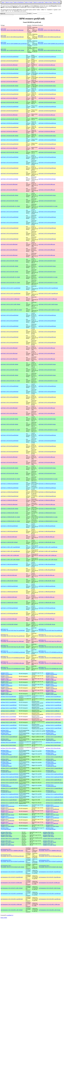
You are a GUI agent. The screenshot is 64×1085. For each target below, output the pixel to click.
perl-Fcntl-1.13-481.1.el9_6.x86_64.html (10, 559)
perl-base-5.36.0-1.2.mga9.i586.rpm (54, 756)
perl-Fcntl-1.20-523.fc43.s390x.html (9, 98)
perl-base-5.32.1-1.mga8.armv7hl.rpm (54, 797)
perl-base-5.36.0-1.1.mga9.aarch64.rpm (51, 762)
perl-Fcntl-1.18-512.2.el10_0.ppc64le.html (10, 293)
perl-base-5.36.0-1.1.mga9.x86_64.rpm (51, 771)
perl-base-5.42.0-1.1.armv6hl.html (8, 725)
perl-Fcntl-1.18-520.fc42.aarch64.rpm (47, 123)
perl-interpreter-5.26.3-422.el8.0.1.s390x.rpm (49, 904)
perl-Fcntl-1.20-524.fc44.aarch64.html (9, 73)
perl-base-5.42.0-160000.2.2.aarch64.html (6, 685)
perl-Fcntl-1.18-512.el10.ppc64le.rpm (47, 331)
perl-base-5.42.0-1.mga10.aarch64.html (6, 731)
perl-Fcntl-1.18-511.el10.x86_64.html (9, 418)
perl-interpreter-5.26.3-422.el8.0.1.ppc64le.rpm (50, 899)
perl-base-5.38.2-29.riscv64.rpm (53, 748)
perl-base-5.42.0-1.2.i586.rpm (53, 710)
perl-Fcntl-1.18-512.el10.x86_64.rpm (47, 364)
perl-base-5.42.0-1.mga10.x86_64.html (6, 739)
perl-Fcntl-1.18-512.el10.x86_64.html (9, 364)
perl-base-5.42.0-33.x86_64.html (8, 699)
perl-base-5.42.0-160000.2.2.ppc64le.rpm (51, 688)
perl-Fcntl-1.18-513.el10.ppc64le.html (9, 228)
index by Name (48, 2)
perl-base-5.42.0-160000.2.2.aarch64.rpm (51, 685)
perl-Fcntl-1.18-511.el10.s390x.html (9, 408)
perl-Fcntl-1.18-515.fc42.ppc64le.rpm (47, 144)
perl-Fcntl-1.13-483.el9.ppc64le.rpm (47, 531)
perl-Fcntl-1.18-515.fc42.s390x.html (9, 148)
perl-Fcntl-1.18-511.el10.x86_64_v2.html (10, 429)
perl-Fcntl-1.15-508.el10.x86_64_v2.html (10, 517)
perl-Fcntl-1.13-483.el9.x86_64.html (9, 542)
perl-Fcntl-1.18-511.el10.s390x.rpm (47, 408)
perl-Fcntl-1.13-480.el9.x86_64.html (9, 602)
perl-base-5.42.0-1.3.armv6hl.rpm (53, 705)
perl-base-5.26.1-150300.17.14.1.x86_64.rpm (52, 814)
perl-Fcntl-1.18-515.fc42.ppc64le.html (9, 144)
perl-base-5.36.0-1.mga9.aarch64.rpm (54, 774)
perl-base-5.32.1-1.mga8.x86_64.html (9, 802)
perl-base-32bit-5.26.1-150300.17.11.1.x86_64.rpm (49, 844)
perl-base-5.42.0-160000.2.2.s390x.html (6, 691)
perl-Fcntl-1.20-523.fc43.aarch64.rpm (47, 89)
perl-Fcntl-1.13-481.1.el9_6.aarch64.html (10, 547)
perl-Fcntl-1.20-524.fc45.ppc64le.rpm (47, 60)
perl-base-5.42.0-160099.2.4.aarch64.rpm (51, 673)
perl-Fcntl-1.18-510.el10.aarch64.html (9, 435)
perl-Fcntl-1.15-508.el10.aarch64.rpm (47, 483)
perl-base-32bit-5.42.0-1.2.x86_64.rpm (52, 838)
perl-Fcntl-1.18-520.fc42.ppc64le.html (9, 127)
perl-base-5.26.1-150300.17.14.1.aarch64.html (7, 805)
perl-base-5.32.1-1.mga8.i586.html (9, 799)
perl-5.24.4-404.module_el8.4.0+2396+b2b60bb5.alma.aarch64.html (14, 43)
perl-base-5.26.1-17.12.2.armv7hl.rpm (50, 828)
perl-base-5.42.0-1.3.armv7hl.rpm (53, 708)
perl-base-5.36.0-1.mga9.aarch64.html (9, 774)
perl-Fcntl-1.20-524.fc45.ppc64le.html (9, 60)
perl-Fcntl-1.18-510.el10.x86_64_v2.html (10, 478)
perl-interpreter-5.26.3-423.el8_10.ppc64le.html (12, 877)
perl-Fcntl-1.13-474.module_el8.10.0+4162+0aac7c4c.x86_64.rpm (50, 646)
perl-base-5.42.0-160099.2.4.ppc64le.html (6, 676)
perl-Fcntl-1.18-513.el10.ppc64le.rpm (47, 228)
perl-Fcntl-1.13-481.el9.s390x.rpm (46, 575)
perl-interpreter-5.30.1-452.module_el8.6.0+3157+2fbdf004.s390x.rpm (50, 850)
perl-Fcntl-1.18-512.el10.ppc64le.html (9, 331)
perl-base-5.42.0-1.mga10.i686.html (9, 736)
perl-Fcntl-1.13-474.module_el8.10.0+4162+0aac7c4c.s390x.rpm (50, 640)
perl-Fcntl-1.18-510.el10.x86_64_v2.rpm (48, 478)
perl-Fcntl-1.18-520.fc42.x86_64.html (9, 135)
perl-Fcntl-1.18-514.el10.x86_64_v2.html (10, 206)
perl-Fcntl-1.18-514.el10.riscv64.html (9, 179)
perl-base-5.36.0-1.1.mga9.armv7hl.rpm (51, 765)
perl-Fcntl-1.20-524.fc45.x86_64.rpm (47, 69)
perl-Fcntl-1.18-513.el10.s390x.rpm (47, 244)
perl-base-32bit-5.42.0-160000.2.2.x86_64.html (6, 835)
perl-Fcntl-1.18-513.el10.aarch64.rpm (47, 211)
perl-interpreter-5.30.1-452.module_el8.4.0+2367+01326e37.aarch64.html (12, 861)
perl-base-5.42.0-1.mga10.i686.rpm (54, 736)
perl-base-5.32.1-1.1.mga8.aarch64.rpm (51, 785)
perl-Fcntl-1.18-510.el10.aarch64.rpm (47, 435)
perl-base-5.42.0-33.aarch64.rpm (53, 696)
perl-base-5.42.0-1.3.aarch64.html (8, 702)
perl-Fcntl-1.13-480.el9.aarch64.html (9, 586)
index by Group (9, 2)
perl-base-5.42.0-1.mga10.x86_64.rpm (51, 739)
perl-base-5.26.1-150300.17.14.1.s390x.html (7, 811)
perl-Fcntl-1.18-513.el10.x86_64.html (9, 260)
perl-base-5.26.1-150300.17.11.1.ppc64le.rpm (52, 820)
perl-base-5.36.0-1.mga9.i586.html (9, 779)
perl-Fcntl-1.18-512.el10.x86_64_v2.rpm (48, 380)
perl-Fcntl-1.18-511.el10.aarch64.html (9, 386)
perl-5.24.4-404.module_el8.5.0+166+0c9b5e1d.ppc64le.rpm (49, 36)
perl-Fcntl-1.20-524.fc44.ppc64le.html (9, 77)
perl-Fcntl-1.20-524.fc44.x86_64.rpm (47, 85)
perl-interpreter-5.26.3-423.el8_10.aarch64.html (12, 871)
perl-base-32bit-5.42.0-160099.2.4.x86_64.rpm (48, 833)
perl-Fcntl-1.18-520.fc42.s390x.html (9, 131)
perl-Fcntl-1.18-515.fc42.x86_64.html (9, 152)
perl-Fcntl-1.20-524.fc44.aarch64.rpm (47, 73)
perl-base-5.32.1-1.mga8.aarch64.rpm (54, 794)
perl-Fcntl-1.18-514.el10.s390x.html (9, 184)
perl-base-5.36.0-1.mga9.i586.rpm (53, 779)
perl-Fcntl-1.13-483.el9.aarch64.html (9, 525)
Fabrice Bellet (4, 917)
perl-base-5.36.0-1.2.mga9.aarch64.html (6, 751)
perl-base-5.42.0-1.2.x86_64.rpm (53, 722)
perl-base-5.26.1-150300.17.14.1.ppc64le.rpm (52, 808)
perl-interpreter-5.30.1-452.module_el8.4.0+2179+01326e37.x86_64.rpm (50, 866)
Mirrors (55, 2)
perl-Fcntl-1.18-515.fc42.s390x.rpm (47, 148)
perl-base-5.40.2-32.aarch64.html (8, 742)
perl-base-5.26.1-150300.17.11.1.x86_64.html (7, 825)
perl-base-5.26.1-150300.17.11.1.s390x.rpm (52, 823)
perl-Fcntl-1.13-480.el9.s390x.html (9, 597)
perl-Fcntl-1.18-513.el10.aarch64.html (9, 211)
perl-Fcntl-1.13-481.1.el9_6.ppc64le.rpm (48, 551)
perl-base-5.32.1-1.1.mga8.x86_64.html (6, 791)
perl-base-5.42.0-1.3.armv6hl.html (8, 705)
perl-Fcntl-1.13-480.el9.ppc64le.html (9, 591)
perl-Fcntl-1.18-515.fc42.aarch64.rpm (47, 139)
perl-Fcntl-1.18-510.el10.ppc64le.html (9, 446)
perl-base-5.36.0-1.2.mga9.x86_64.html (6, 759)
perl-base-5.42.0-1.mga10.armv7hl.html (6, 734)
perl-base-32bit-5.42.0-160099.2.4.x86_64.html (6, 833)
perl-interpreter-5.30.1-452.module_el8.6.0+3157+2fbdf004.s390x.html (12, 850)
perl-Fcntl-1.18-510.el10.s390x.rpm (47, 457)
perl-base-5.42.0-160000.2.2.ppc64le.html (6, 688)
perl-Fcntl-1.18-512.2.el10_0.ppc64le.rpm (48, 293)
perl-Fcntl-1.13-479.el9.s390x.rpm (46, 618)
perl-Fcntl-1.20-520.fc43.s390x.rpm (47, 114)
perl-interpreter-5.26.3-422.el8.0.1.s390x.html (11, 904)
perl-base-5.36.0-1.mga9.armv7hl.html (9, 776)
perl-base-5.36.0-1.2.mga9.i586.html (9, 756)
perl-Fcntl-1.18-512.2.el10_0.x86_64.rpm (48, 304)
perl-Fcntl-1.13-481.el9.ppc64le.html (9, 569)
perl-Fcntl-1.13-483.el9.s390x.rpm (46, 536)
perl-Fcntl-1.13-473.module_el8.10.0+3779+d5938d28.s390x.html (12, 662)
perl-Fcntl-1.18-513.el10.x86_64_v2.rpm (48, 277)
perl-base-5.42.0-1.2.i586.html (8, 710)
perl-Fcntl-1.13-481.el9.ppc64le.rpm (47, 569)
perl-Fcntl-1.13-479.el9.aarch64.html (9, 608)
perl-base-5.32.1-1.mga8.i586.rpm (53, 799)
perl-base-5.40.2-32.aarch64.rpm (53, 742)
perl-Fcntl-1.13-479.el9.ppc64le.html (9, 613)
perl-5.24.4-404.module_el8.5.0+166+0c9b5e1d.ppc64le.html (12, 36)
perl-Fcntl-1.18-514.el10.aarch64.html (9, 157)
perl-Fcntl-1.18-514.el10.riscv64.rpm (47, 179)
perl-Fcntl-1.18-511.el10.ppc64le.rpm (47, 397)
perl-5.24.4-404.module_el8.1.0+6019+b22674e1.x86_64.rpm (49, 49)
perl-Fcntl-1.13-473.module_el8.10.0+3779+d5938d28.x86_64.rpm (50, 668)
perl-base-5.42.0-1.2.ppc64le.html (8, 713)
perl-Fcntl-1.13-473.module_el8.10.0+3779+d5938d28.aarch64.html (13, 651)
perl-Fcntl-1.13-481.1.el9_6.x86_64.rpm (48, 559)
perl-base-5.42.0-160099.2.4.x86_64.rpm (51, 682)
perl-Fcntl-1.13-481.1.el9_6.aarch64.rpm (48, 547)
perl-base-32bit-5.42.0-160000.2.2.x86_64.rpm (48, 835)
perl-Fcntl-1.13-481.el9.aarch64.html (9, 564)
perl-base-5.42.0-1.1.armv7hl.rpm (53, 728)
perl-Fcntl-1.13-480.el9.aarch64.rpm (47, 586)
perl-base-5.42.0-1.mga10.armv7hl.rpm (51, 734)
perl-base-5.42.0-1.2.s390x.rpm (53, 719)
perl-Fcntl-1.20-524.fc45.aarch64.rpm (47, 56)
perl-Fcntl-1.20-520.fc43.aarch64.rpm (47, 106)
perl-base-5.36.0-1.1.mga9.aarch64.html (6, 762)
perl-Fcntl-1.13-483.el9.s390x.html (9, 536)
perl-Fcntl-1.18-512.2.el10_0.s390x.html (10, 298)
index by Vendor (28, 2)
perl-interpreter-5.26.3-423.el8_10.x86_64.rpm (49, 888)
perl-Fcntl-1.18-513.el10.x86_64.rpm (47, 260)
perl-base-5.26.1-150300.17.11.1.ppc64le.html (7, 820)
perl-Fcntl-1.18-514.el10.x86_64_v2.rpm (48, 206)
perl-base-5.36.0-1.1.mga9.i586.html (9, 768)
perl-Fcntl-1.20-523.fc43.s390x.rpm (47, 98)
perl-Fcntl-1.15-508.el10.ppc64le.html (9, 492)
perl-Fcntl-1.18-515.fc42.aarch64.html (9, 139)
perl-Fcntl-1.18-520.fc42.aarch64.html (9, 123)
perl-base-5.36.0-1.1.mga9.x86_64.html (6, 771)
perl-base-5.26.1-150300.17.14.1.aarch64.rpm (52, 805)
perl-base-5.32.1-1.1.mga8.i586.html (9, 788)
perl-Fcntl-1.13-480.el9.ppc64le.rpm (47, 591)
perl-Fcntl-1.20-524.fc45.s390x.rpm (47, 65)
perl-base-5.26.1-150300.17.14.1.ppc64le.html (7, 808)
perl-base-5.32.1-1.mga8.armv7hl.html (9, 797)
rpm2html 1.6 (10, 915)
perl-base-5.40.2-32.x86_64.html (8, 745)
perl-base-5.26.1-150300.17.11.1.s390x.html (7, 823)
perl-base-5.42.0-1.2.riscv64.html (8, 716)
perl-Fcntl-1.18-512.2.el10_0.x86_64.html (10, 304)
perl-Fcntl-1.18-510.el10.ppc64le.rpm (47, 446)
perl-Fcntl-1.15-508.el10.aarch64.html (9, 483)
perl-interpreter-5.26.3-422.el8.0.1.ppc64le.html (12, 899)
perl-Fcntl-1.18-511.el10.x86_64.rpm (47, 418)
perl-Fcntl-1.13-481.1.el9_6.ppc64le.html (10, 551)
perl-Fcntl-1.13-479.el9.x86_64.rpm (47, 624)
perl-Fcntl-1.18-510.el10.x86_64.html (9, 468)
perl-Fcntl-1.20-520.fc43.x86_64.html (9, 119)
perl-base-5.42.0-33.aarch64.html (8, 696)
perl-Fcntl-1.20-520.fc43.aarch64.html (9, 106)
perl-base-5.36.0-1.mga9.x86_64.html (9, 782)
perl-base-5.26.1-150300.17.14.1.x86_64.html (7, 814)
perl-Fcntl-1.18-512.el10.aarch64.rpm (47, 315)
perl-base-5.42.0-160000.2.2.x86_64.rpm (51, 693)
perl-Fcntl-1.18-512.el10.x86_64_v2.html (10, 380)
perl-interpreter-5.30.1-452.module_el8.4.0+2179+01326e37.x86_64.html (12, 866)
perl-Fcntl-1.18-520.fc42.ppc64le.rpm (47, 127)
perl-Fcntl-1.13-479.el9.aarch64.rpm (47, 608)
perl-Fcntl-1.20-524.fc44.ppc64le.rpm (47, 77)
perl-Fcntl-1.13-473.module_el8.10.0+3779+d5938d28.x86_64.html (13, 668)
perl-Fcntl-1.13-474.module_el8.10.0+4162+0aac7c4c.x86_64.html (12, 646)
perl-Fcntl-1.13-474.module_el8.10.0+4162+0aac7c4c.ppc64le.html (13, 635)
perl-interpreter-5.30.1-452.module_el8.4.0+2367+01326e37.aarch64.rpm (50, 861)
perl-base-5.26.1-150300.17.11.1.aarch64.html (7, 817)
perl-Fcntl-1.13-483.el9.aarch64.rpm (47, 525)
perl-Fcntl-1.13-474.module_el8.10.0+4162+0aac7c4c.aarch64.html (13, 630)
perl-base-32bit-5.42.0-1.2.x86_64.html (10, 838)
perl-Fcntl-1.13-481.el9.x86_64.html (9, 580)
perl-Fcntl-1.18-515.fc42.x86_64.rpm (47, 152)
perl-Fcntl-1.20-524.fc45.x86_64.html (9, 69)
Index (3, 2)
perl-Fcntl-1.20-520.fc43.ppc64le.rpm (47, 110)
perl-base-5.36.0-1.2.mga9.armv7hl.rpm (51, 754)
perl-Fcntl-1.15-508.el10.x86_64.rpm (47, 508)
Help (59, 2)
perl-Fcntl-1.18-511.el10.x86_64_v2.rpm (48, 429)
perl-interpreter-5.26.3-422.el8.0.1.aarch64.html (12, 893)
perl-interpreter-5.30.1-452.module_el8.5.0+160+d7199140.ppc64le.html (12, 855)
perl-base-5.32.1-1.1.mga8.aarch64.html (6, 785)
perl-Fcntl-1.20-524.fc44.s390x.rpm (47, 81)
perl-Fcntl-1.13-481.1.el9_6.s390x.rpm (47, 555)
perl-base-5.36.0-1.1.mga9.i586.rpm (54, 768)
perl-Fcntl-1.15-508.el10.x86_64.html (9, 508)
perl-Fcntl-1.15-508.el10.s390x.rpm (47, 500)
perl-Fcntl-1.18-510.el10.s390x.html (9, 457)
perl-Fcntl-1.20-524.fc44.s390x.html (9, 81)
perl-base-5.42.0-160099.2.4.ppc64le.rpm (51, 676)
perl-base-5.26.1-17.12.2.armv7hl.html (6, 828)
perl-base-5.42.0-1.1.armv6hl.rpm (53, 725)
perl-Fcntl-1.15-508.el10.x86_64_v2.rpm (48, 517)
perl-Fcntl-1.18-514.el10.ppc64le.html (9, 168)
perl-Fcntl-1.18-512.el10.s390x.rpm (47, 348)
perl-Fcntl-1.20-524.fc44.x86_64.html (9, 85)
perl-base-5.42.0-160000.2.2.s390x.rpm (51, 691)
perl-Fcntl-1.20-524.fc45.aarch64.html (9, 56)
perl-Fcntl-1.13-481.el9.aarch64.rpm (47, 564)
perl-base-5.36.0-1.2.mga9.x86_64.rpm (51, 759)
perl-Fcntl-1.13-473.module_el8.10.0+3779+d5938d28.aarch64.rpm (50, 651)
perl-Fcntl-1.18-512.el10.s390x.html (9, 348)
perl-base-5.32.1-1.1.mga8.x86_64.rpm (51, 791)
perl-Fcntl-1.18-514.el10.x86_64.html (9, 195)
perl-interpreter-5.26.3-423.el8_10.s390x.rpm (49, 882)
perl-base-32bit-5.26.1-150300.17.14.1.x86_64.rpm (49, 841)
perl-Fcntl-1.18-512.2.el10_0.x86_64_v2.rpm (49, 309)
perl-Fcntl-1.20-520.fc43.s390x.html (9, 114)
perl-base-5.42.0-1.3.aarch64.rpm (53, 702)
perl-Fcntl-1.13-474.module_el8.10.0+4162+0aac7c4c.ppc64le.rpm (50, 635)
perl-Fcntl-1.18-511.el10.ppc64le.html (9, 397)
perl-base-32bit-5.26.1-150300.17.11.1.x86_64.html (7, 844)
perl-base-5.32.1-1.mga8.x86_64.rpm (54, 802)
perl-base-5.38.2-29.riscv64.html (8, 748)
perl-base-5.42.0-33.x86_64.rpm (53, 699)
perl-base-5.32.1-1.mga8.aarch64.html (9, 794)
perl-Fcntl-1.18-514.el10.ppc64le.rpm (47, 168)
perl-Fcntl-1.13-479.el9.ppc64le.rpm (47, 613)
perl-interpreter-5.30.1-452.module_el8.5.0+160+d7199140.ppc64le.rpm (50, 855)
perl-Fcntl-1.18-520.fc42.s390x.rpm (47, 131)
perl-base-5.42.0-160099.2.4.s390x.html (6, 679)
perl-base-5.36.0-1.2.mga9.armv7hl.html (6, 754)
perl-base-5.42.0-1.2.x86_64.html (8, 722)
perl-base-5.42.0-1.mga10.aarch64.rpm (51, 731)
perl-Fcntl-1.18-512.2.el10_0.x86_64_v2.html (11, 309)
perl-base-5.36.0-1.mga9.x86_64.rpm (54, 782)
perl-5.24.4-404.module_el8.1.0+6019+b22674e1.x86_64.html (12, 49)
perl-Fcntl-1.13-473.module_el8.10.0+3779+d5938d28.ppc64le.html (13, 657)
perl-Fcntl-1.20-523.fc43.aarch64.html (9, 89)
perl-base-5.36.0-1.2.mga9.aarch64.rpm (51, 751)
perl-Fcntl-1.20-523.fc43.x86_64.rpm (47, 102)
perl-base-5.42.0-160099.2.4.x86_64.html (6, 682)
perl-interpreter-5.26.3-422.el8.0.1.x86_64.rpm (49, 910)
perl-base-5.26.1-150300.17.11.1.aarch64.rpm (52, 817)
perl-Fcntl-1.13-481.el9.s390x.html (9, 575)
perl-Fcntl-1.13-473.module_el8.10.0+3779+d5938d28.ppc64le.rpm (50, 657)
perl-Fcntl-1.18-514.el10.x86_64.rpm (47, 195)
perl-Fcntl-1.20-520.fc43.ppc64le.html (9, 110)
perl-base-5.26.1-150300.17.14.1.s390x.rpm (52, 811)
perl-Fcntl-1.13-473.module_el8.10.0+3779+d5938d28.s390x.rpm (50, 662)
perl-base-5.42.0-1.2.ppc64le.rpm (53, 713)
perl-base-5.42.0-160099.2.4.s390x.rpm (51, 679)
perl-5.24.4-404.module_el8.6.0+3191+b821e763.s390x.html (12, 29)
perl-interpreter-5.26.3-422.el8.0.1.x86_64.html (11, 910)
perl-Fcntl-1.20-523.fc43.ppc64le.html (9, 94)
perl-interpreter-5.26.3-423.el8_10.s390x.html (11, 882)
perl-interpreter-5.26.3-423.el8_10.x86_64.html (11, 888)
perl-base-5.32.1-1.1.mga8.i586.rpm (54, 788)
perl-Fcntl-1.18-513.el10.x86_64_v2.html (10, 277)
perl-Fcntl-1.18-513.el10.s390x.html (9, 244)
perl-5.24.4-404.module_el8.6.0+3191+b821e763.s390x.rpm (49, 29)
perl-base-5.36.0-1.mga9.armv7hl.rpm (54, 776)
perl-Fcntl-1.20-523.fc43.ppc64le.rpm (47, 94)
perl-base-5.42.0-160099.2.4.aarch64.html (6, 673)
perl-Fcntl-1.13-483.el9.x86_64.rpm (47, 542)
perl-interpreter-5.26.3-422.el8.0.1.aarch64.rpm (50, 893)
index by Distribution (19, 2)
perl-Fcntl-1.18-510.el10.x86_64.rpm (47, 468)
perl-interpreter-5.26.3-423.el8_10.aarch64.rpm (50, 871)
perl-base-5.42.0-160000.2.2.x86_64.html (6, 693)
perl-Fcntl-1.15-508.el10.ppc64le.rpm (47, 492)
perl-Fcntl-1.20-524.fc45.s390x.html (9, 65)
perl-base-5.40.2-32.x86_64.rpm (53, 745)
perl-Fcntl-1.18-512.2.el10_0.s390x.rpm (48, 298)
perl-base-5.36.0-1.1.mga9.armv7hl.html (6, 765)
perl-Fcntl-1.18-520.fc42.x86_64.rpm (47, 135)
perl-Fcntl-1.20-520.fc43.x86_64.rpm (47, 119)
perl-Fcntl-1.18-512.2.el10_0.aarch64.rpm (48, 288)
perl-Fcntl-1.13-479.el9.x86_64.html (9, 624)
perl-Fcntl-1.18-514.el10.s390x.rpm (47, 184)
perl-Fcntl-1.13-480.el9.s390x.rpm (46, 597)
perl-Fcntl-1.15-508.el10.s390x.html (9, 500)
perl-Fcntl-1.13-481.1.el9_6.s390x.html (10, 555)
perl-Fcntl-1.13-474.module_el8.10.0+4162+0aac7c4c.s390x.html (12, 640)
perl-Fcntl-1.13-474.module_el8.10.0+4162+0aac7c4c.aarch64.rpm (50, 630)
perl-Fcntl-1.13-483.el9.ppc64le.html (9, 531)
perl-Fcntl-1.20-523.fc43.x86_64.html (9, 102)
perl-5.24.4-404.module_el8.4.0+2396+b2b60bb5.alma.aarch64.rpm (51, 43)
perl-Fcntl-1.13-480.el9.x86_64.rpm (47, 602)
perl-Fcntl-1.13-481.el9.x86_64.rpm (47, 580)
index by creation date (39, 2)
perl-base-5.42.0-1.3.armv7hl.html (8, 708)
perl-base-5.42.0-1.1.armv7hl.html (8, 728)
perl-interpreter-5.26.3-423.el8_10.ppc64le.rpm (50, 877)
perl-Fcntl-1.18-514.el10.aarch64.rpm (47, 157)
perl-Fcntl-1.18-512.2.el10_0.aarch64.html (10, 288)
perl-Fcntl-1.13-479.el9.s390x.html (9, 618)
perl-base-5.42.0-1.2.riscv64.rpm (53, 716)
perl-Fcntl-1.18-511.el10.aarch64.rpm (47, 386)
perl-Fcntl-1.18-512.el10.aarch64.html (9, 315)
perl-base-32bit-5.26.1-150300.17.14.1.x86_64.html (7, 841)
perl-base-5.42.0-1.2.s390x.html (8, 719)
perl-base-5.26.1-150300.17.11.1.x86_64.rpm (52, 825)
